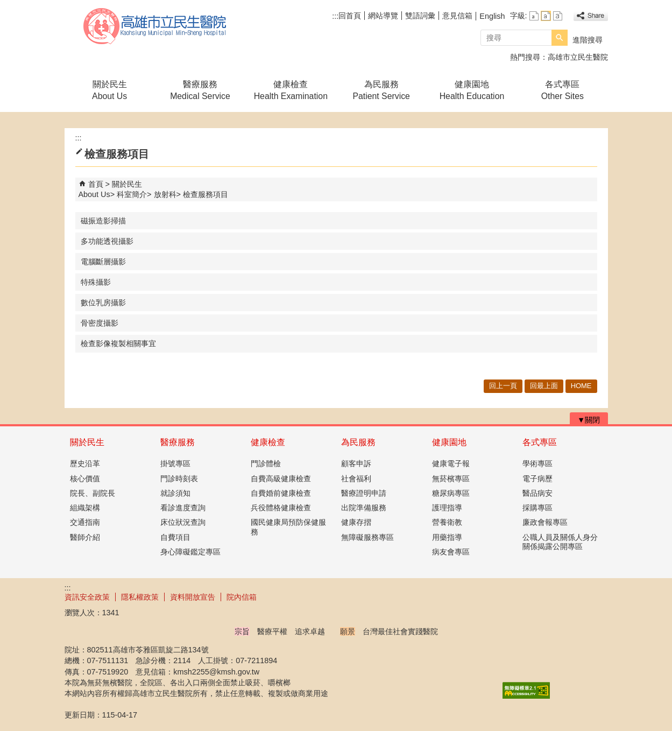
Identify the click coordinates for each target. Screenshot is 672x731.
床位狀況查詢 (183, 522)
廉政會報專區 (545, 522)
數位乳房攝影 (103, 302)
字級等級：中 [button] (546, 16)
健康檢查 (268, 442)
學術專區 (537, 463)
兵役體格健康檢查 (281, 507)
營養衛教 (447, 522)
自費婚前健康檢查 (281, 493)
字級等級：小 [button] (534, 15)
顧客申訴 (356, 463)
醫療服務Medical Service (200, 90)
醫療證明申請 (363, 493)
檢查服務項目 (205, 194)
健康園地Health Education (472, 90)
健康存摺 (356, 522)
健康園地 (449, 442)
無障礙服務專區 (367, 537)
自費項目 (175, 537)
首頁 (95, 184)
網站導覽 (383, 15)
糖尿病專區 (451, 493)
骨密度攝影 (99, 323)
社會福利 (356, 478)
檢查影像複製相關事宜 (118, 343)
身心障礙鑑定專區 (190, 551)
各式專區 (539, 442)
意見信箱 (457, 15)
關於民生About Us (109, 90)
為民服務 (358, 442)
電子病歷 (537, 478)
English (492, 16)
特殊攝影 (96, 282)
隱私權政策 (140, 597)
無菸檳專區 (451, 478)
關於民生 (87, 442)
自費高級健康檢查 (281, 478)
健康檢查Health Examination (291, 90)
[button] (559, 38)
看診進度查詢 (183, 507)
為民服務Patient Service (380, 90)
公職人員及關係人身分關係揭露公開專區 (560, 542)
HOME (581, 386)
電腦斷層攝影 (103, 261)
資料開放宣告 (192, 597)
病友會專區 (451, 551)
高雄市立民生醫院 (155, 26)
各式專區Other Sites (562, 90)
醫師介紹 (85, 537)
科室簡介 (132, 194)
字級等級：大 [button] (557, 15)
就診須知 (175, 493)
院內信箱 (242, 597)
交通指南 (85, 522)
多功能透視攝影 (107, 241)
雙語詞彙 (420, 15)
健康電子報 (451, 463)
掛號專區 (175, 463)
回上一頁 (503, 386)
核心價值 (85, 478)
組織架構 (85, 507)
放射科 (165, 194)
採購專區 (537, 507)
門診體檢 (266, 463)
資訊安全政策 (87, 597)
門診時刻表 (179, 478)
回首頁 (349, 15)
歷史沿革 (85, 463)
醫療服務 (177, 442)
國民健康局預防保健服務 (288, 527)
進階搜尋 (587, 40)
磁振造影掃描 (103, 220)
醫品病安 (537, 493)
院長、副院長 (92, 493)
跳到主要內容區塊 (5, 5)
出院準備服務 (363, 507)
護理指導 (447, 507)
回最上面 (544, 386)
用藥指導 (447, 537)
